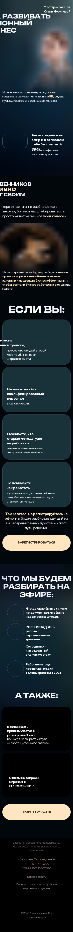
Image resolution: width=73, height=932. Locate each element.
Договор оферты (36, 877)
